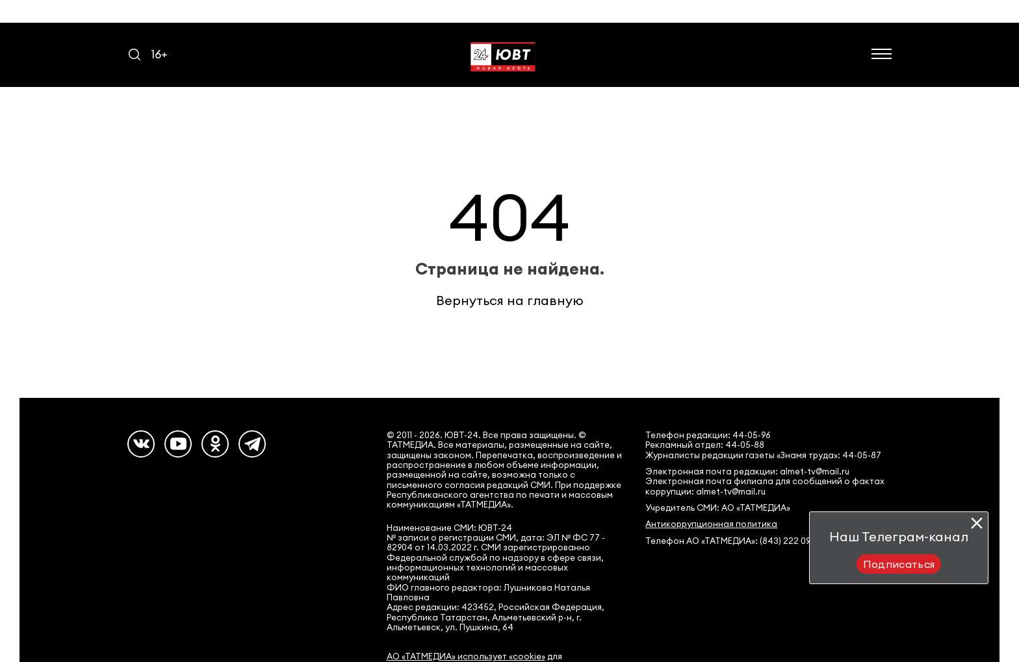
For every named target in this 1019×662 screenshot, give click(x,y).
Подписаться (899, 564)
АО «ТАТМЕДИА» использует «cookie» (466, 656)
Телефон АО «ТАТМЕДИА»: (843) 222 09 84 (734, 541)
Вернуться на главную (510, 300)
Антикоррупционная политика (711, 524)
